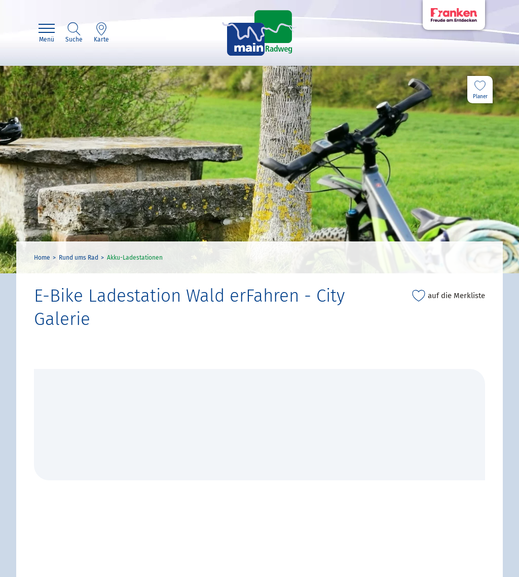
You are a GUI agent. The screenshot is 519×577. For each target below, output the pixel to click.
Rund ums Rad (78, 257)
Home (42, 257)
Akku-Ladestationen (135, 257)
